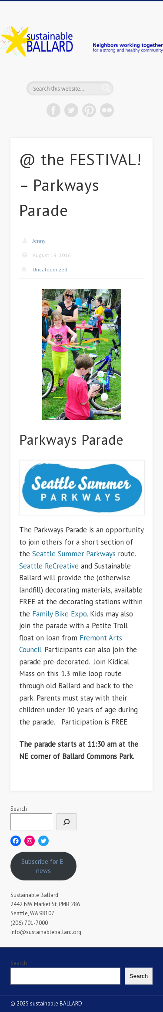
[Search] (67, 821)
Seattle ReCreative (49, 566)
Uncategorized (50, 269)
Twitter (71, 110)
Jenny (39, 240)
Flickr (107, 110)
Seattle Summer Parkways (74, 553)
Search (18, 808)
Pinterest (89, 110)
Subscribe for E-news (43, 866)
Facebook (53, 110)
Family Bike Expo (59, 614)
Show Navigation (131, 78)
